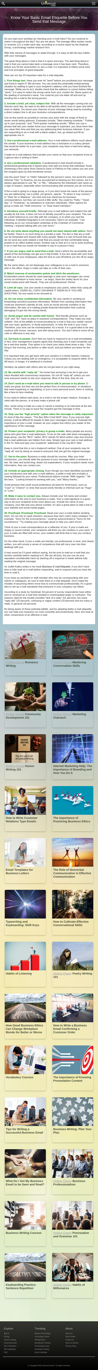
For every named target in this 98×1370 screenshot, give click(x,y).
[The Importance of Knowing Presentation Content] (72, 1092)
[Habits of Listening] (25, 989)
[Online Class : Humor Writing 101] (25, 781)
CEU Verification (10, 1346)
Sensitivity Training (42, 1349)
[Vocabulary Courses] (25, 1092)
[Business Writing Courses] (25, 1248)
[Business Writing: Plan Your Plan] (72, 1144)
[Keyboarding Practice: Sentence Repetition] (25, 1300)
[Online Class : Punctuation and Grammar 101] (72, 1248)
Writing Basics (40, 1340)
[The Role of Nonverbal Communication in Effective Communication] (72, 885)
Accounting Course (42, 1337)
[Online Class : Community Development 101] (25, 729)
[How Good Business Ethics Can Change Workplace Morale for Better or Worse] (25, 1041)
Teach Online (70, 1337)
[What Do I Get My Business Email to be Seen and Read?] (25, 1196)
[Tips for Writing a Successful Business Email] (25, 1144)
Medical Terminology (42, 1333)
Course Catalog (10, 1340)
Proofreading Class (42, 1346)
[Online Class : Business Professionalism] (72, 1196)
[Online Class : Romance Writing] (25, 677)
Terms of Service (71, 1343)
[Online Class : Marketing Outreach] (72, 729)
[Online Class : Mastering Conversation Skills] (72, 677)
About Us (68, 1333)
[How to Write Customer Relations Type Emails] (25, 833)
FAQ (5, 1352)
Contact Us (69, 1340)
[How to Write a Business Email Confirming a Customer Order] (72, 1041)
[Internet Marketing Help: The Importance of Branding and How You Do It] (72, 781)
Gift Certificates (10, 1349)
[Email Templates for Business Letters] (25, 885)
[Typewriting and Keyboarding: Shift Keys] (25, 937)
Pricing (6, 1337)
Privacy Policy (70, 1346)
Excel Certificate (41, 1352)
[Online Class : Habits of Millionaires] (72, 1300)
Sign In (6, 1333)
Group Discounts (10, 1343)
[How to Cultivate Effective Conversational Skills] (72, 937)
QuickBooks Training (42, 1343)
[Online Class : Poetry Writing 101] (72, 989)
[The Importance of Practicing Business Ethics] (72, 833)
